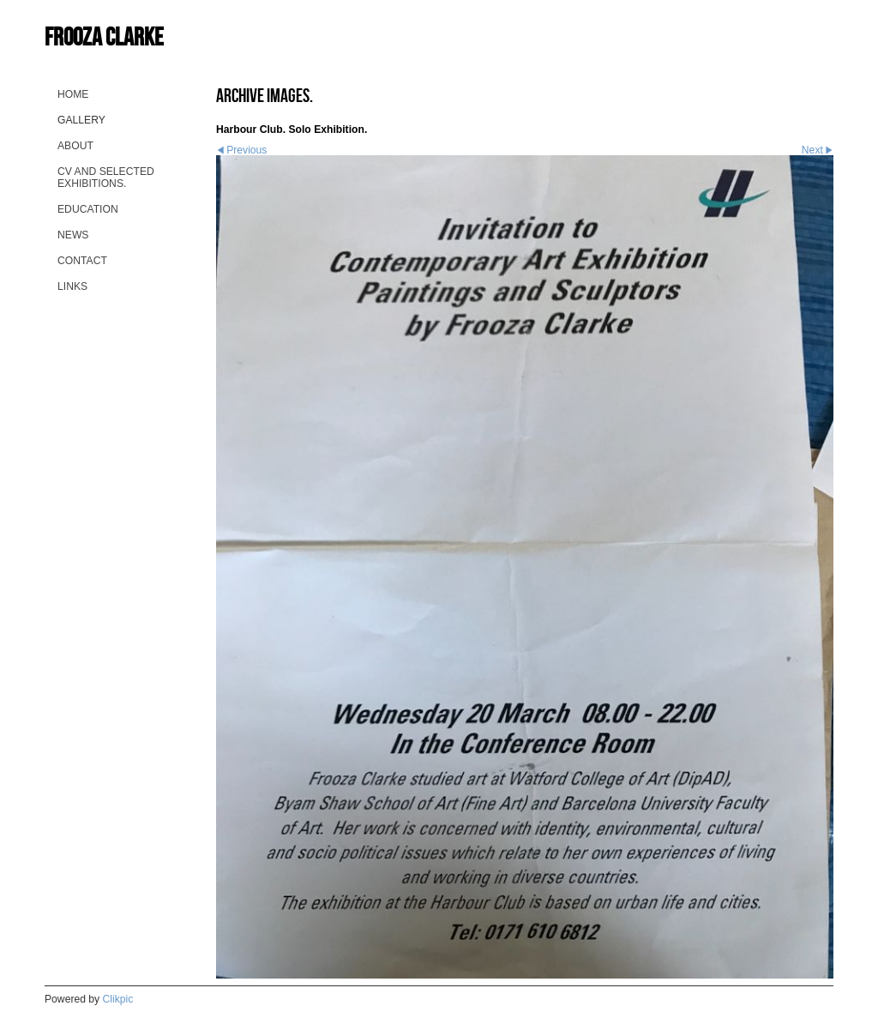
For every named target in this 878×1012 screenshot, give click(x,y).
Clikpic (118, 999)
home (72, 94)
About (75, 146)
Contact (82, 261)
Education (87, 209)
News (72, 235)
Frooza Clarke (104, 36)
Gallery (81, 120)
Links (72, 286)
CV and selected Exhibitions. (105, 178)
